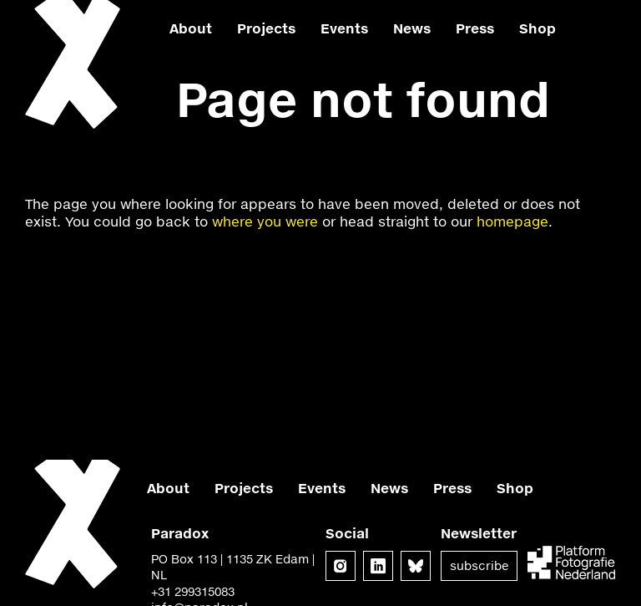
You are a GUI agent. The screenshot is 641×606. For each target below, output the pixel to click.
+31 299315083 (193, 591)
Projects (266, 28)
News (412, 28)
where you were (265, 221)
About (190, 28)
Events (344, 28)
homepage (512, 221)
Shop (537, 28)
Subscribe (479, 565)
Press (475, 28)
